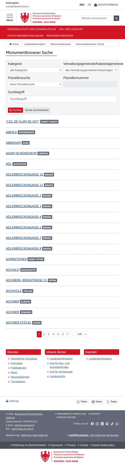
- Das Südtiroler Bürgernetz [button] (93, 435)
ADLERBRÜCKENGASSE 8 (23, 248)
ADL (9, 164)
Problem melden (66, 417)
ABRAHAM (13, 142)
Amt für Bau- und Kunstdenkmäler (59, 365)
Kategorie (15, 64)
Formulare (17, 363)
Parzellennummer (76, 78)
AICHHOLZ (14, 291)
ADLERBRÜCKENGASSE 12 (24, 185)
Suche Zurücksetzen (37, 110)
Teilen (82, 401)
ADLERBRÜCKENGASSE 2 (23, 195)
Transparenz (18, 381)
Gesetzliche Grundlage (24, 358)
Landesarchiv (57, 376)
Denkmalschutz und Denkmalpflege (31, 29)
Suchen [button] (15, 110)
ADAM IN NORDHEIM (21, 153)
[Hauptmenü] (10, 17)
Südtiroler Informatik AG (34, 435)
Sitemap (14, 401)
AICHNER (12, 301)
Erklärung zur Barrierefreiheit (28, 445)
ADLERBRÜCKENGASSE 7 (23, 238)
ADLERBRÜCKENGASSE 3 (23, 206)
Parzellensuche (19, 78)
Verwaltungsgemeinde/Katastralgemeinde (93, 64)
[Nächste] (85, 334)
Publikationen (18, 367)
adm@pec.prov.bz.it (22, 428)
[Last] (79, 334)
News (14, 372)
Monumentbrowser (60, 35)
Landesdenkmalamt (61, 358)
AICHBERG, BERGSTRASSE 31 (26, 280)
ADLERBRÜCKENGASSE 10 (24, 174)
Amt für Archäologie (61, 371)
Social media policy (102, 445)
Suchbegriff (16, 92)
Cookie (83, 445)
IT (89, 4)
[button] (92, 424)
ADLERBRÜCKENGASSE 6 (23, 227)
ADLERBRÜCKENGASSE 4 (23, 217)
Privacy (70, 445)
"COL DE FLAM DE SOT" (22, 121)
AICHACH (13, 269)
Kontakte (94, 414)
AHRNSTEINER (16, 259)
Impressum (55, 445)
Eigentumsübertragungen (25, 35)
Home (14, 44)
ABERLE (11, 132)
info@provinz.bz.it (24, 425)
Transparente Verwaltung (70, 414)
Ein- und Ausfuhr (71, 29)
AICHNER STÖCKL (18, 322)
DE (82, 4)
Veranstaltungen (20, 377)
